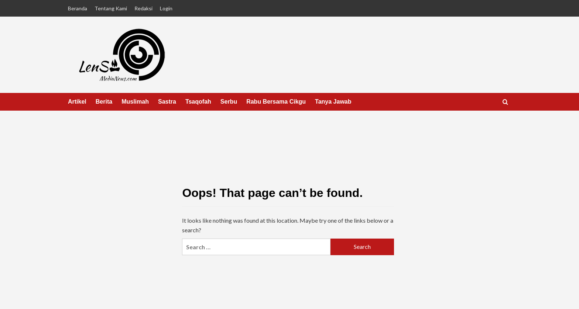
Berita (104, 101)
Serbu (228, 101)
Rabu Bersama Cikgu (276, 101)
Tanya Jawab (333, 101)
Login (166, 8)
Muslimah (135, 101)
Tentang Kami (111, 8)
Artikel (77, 101)
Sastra (167, 101)
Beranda (77, 8)
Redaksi (143, 8)
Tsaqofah (198, 101)
